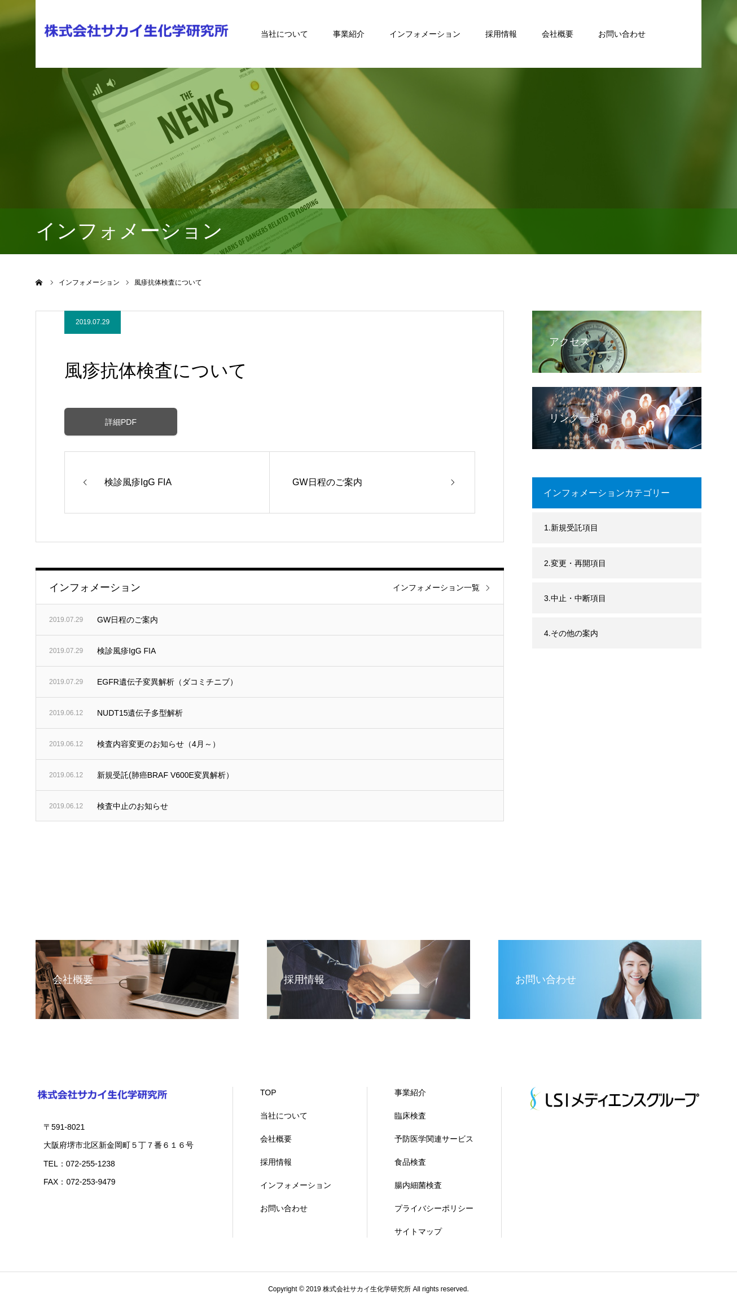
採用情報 (501, 33)
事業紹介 (349, 33)
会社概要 (557, 33)
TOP (268, 1092)
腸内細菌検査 (418, 1185)
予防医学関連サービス (433, 1138)
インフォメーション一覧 (436, 587)
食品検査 (410, 1161)
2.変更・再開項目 (575, 563)
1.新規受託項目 (571, 527)
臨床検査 (410, 1115)
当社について (284, 33)
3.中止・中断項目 (575, 598)
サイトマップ (418, 1231)
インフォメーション (424, 33)
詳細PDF (121, 421)
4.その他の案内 (571, 633)
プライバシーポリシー (433, 1208)
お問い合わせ (622, 33)
